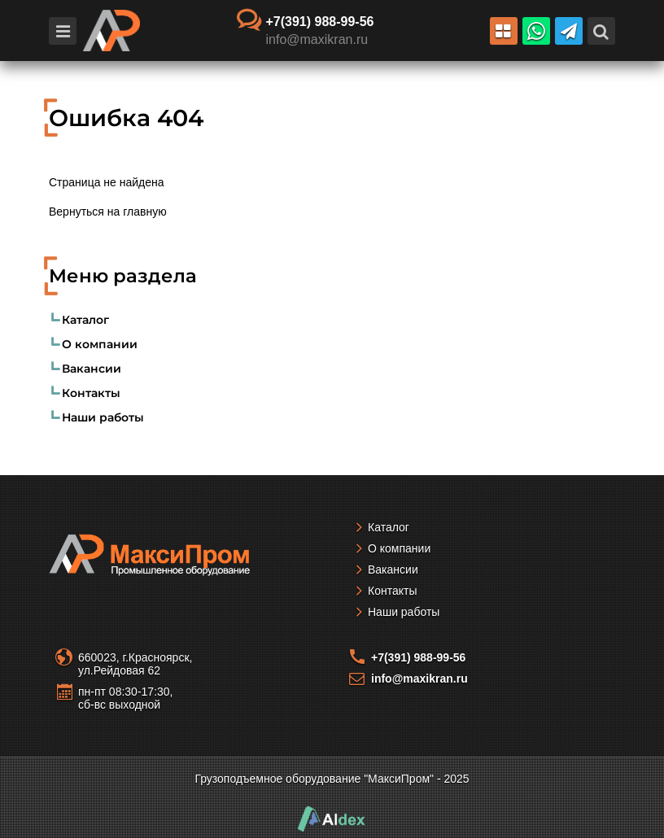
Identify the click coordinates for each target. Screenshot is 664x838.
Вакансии (91, 368)
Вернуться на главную (108, 211)
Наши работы (103, 417)
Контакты (91, 393)
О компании (100, 344)
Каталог (85, 319)
